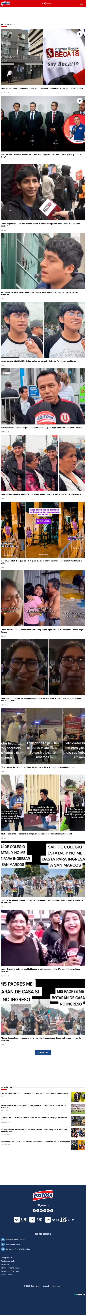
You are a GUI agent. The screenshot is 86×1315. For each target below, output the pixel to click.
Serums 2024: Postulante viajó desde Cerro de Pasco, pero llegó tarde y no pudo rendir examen (41, 428)
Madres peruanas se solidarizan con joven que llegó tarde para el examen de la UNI (36, 834)
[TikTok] (51, 1210)
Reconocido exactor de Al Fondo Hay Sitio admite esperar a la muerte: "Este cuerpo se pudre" (35, 1142)
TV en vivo (5, 1264)
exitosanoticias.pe (13, 1244)
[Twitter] (37, 1210)
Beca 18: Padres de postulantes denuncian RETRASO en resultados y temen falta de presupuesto (42, 88)
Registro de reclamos (9, 1261)
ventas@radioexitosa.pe (15, 1240)
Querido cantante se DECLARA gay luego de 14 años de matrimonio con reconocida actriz (34, 1093)
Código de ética (7, 1258)
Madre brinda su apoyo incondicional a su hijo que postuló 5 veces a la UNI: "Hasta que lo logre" (41, 494)
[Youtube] (41, 1210)
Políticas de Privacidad (10, 1271)
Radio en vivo (6, 1275)
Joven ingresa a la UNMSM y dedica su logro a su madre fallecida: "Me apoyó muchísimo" (38, 361)
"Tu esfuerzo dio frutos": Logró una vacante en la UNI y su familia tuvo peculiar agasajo (38, 767)
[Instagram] (44, 1210)
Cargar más (43, 1052)
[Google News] (48, 1210)
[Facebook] (34, 1210)
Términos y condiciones (10, 1268)
